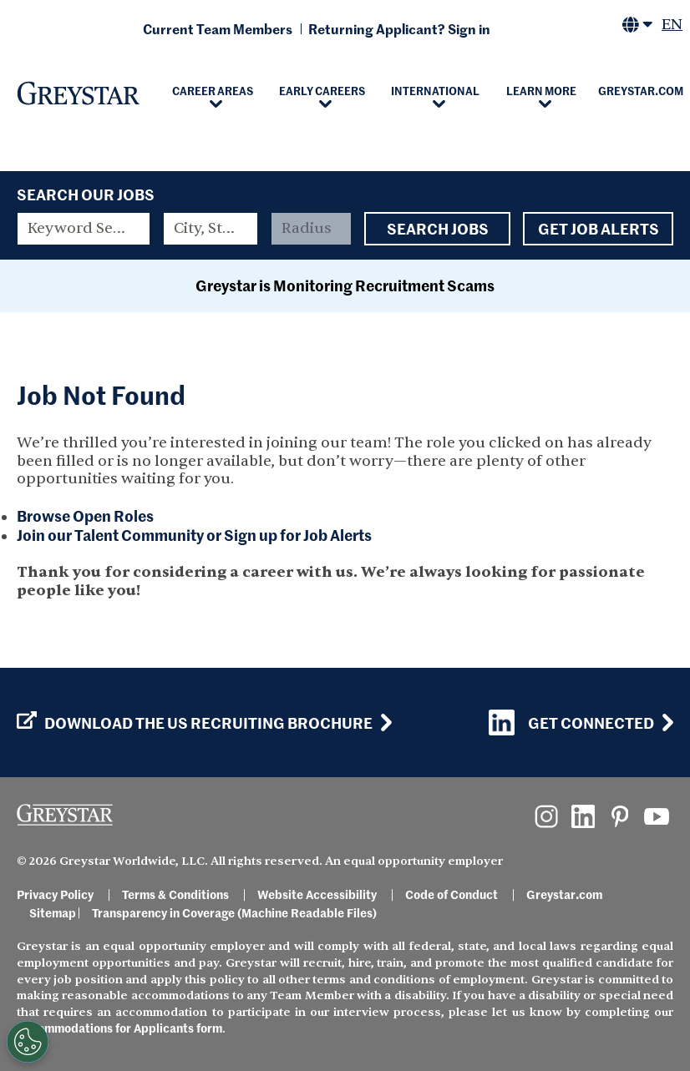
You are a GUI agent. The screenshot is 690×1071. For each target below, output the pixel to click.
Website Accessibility (317, 894)
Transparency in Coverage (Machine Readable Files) (234, 912)
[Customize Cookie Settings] (27, 1042)
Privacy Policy (55, 894)
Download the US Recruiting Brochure (195, 723)
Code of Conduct (451, 894)
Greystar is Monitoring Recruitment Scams (345, 285)
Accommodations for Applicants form (119, 1027)
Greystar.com (564, 894)
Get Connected (571, 722)
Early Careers (322, 90)
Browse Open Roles (85, 515)
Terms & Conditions (175, 894)
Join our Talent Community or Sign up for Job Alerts (194, 534)
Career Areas (212, 90)
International (435, 90)
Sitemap (52, 912)
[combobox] (210, 228)
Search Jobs (437, 228)
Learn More (541, 90)
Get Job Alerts (598, 228)
